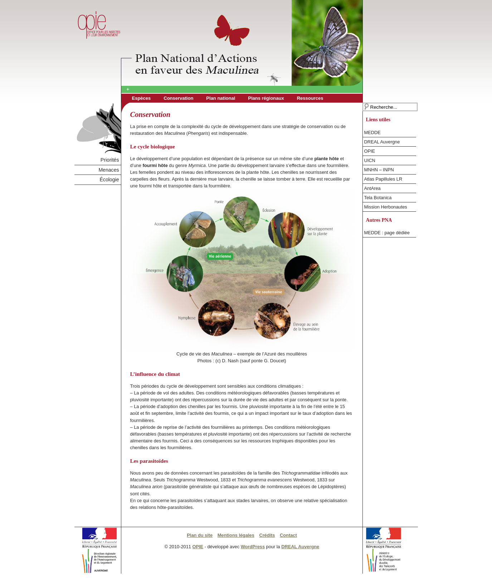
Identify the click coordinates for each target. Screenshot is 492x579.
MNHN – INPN (379, 169)
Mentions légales (236, 535)
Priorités (110, 160)
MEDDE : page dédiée (387, 232)
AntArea (372, 188)
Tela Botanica (378, 197)
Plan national (220, 98)
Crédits (267, 535)
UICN (369, 160)
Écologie (109, 179)
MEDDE (372, 132)
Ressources (310, 98)
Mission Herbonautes (385, 207)
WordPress (253, 546)
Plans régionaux (266, 98)
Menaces (108, 170)
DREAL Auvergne (382, 141)
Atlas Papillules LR (383, 179)
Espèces (141, 98)
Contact (288, 535)
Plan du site (200, 535)
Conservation (178, 98)
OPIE (369, 151)
